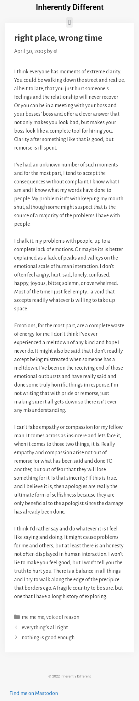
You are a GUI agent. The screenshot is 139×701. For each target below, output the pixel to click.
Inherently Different (69, 7)
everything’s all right (45, 627)
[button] (69, 22)
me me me (33, 617)
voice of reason (62, 617)
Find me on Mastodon (33, 693)
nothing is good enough (48, 637)
